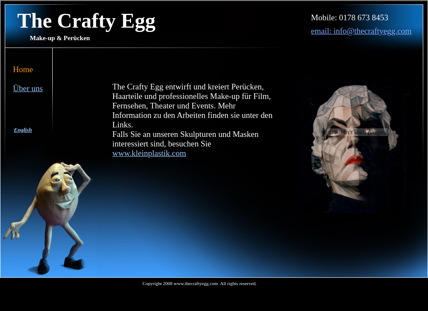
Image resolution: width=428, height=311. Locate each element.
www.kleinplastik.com (149, 153)
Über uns (28, 88)
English (23, 130)
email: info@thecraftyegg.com (361, 30)
